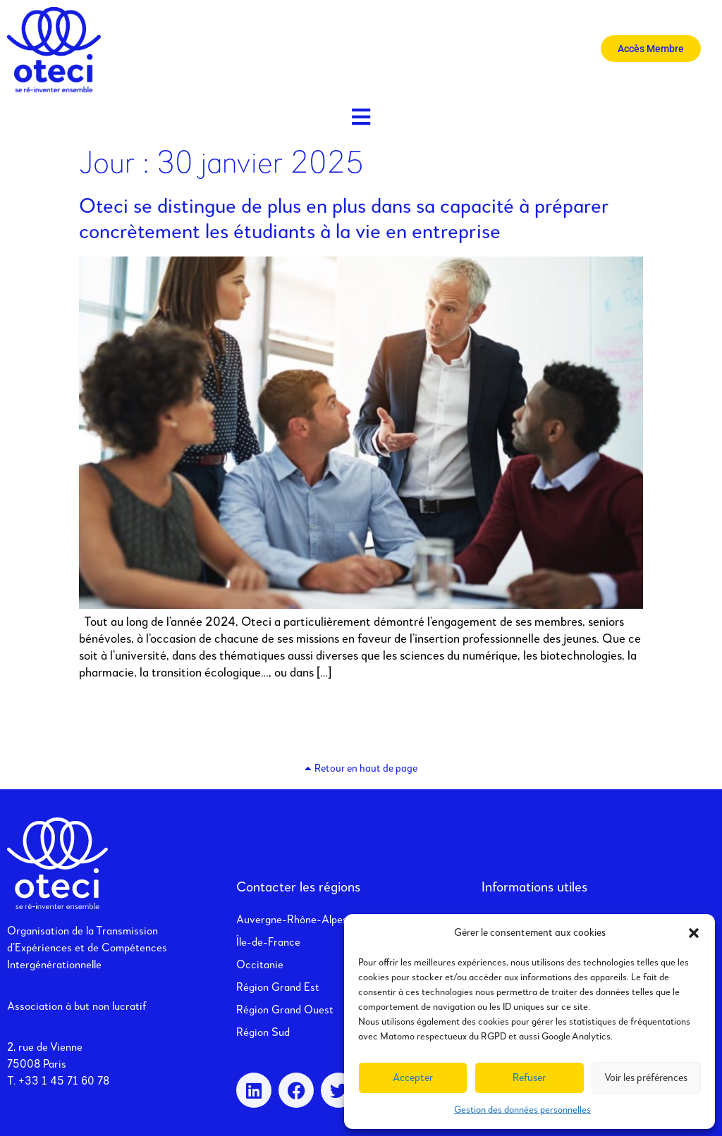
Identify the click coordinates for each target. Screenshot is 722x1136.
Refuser (529, 1078)
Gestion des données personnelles (522, 1110)
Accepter (413, 1078)
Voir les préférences (645, 1078)
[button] (694, 933)
